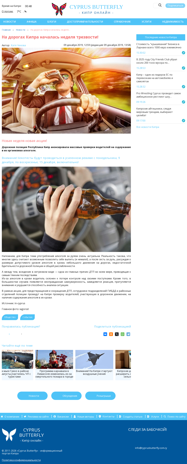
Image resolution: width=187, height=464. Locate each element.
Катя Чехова (18, 45)
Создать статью (132, 416)
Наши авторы (85, 416)
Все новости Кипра (147, 127)
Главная (6, 29)
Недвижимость (173, 21)
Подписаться (175, 5)
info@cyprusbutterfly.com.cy (151, 448)
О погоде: (7, 11)
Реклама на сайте (38, 416)
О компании (12, 416)
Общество (10, 317)
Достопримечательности (85, 21)
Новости (9, 21)
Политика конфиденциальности (21, 460)
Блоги (51, 21)
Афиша (32, 21)
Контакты (108, 416)
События (27, 317)
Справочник (122, 21)
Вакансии (63, 416)
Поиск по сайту (176, 416)
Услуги (146, 21)
